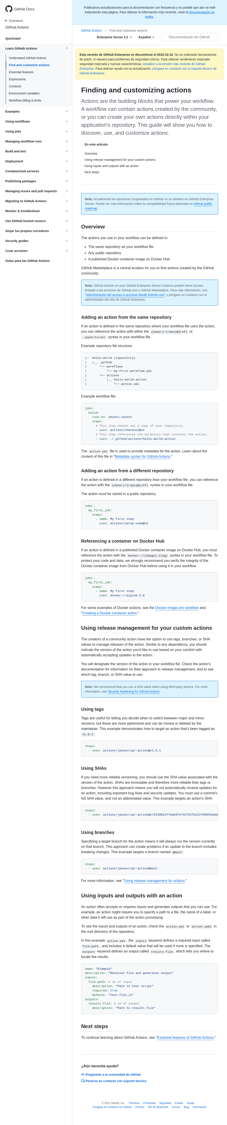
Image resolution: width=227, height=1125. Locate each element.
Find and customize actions (29, 65)
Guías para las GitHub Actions (27, 261)
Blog (186, 1107)
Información (200, 1107)
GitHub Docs (24, 9)
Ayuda (190, 1103)
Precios (139, 1107)
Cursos (176, 1107)
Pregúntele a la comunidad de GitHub (111, 1074)
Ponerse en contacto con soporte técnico (114, 1081)
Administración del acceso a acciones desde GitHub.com (125, 295)
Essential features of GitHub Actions (185, 1037)
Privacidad (149, 1103)
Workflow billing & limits (25, 100)
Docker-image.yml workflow (177, 608)
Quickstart (13, 38)
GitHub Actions (17, 27)
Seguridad (165, 1103)
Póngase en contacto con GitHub (112, 1107)
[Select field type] (114, 37)
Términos (134, 1103)
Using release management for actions (154, 881)
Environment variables (24, 93)
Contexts (15, 86)
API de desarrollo (158, 1107)
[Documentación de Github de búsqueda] (189, 37)
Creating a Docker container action (109, 613)
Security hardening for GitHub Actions (134, 691)
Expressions (17, 79)
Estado (179, 1103)
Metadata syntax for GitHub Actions (142, 456)
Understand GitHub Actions (27, 58)
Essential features (21, 72)
